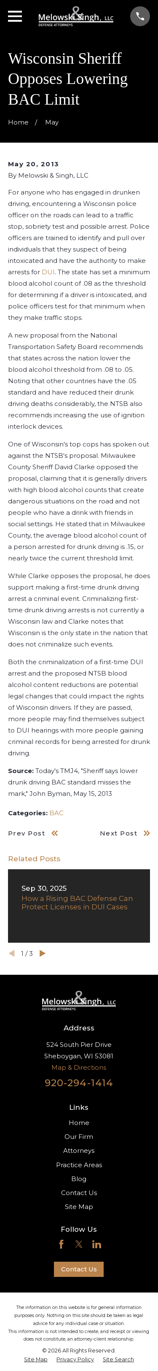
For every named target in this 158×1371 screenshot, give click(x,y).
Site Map (79, 1207)
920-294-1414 (79, 1083)
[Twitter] (79, 1244)
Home (79, 1123)
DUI (48, 272)
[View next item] (42, 953)
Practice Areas (79, 1165)
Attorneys (78, 1151)
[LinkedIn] (96, 1244)
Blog (78, 1179)
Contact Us (79, 1193)
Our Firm (78, 1137)
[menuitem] (36, 1359)
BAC (56, 813)
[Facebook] (61, 1244)
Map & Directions (78, 1067)
